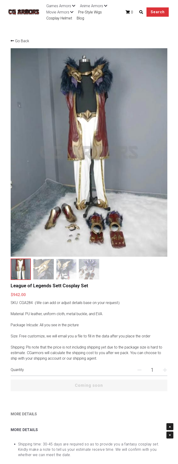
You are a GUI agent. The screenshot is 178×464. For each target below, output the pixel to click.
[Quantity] (132, 190)
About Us (77, 408)
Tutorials (76, 403)
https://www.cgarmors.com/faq (67, 349)
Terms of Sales (51, 413)
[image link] (25, 12)
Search (151, 12)
